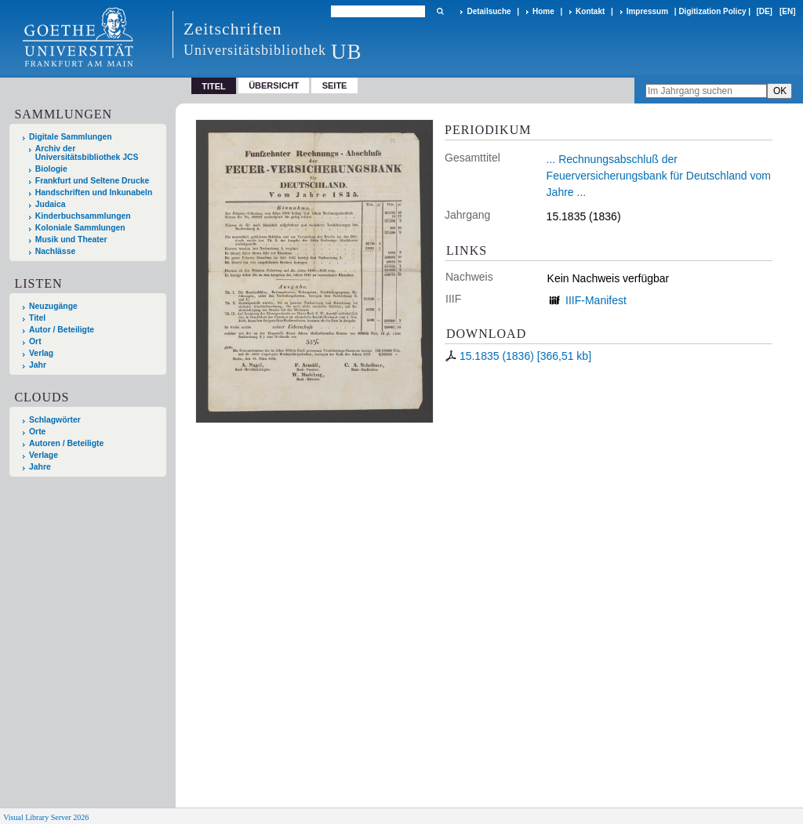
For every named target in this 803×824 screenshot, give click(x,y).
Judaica (50, 204)
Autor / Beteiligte (61, 329)
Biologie (51, 169)
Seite (334, 85)
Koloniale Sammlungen (80, 227)
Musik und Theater (71, 239)
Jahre (40, 467)
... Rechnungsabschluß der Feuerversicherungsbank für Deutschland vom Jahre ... (659, 175)
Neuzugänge (53, 306)
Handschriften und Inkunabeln (94, 192)
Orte (37, 431)
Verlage (43, 455)
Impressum (647, 11)
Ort (35, 341)
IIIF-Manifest (596, 300)
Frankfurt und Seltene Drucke (92, 180)
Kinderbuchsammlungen (83, 216)
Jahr (37, 365)
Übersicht (274, 85)
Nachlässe (55, 251)
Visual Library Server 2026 (46, 817)
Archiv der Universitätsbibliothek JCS (87, 153)
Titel (37, 318)
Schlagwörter (55, 420)
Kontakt (590, 11)
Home (543, 11)
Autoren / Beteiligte (66, 443)
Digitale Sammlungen (70, 136)
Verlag (41, 353)
